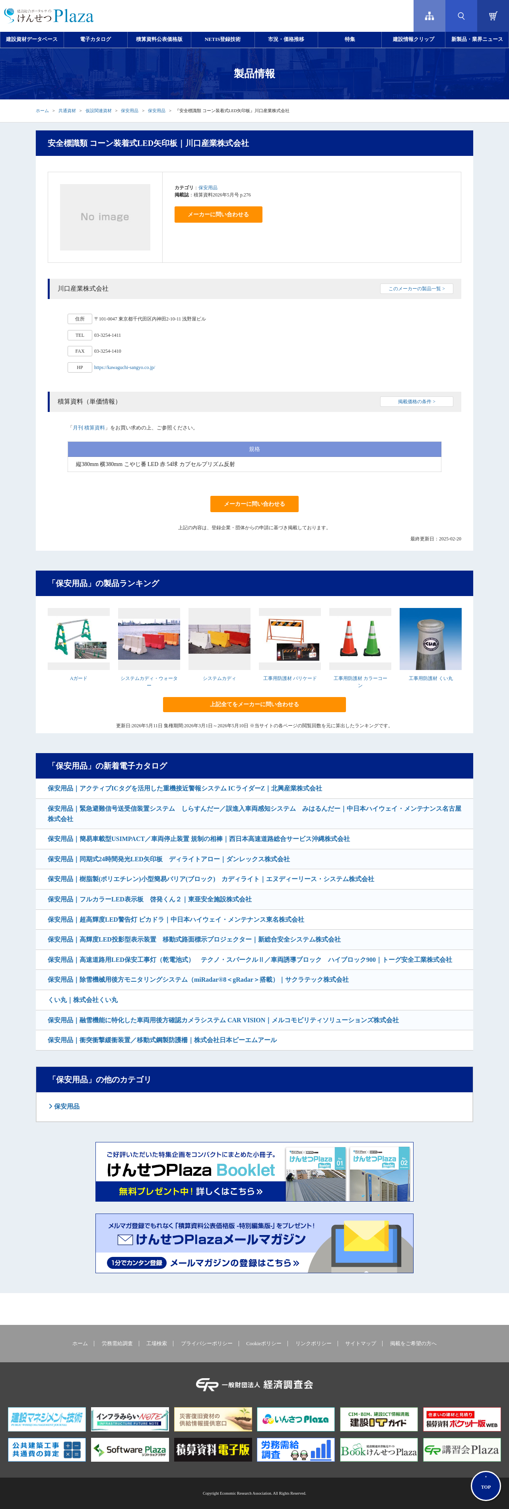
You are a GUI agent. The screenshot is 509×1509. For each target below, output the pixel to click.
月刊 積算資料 (89, 428)
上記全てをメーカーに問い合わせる (254, 704)
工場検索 (156, 1343)
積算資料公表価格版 (159, 39)
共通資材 (67, 110)
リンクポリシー (313, 1343)
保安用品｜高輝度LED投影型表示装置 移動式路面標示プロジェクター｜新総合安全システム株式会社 (194, 939)
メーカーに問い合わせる (218, 215)
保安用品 (129, 110)
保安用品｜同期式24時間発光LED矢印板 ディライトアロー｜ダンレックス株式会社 (169, 859)
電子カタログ (95, 39)
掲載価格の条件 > (416, 401)
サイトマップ (360, 1343)
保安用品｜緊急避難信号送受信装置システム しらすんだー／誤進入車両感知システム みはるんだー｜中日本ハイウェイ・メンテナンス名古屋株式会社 (254, 813)
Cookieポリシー (264, 1343)
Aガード (79, 678)
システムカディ (219, 678)
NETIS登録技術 (223, 39)
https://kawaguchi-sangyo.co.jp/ (124, 367)
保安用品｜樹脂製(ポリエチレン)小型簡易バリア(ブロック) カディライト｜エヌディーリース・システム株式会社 (211, 879)
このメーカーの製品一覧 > (417, 288)
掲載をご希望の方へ (413, 1343)
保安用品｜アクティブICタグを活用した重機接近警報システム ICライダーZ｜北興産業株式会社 (185, 788)
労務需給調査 (117, 1343)
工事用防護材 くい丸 (431, 678)
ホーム (42, 110)
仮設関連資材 (98, 110)
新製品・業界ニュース (477, 39)
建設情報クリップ (413, 39)
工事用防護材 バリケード (290, 678)
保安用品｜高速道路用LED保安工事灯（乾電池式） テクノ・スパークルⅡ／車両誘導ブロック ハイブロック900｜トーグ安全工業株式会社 (250, 959)
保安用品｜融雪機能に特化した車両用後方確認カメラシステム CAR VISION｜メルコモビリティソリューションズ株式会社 (223, 1020)
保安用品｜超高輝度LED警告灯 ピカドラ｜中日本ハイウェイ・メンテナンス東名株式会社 (176, 919)
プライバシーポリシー (207, 1343)
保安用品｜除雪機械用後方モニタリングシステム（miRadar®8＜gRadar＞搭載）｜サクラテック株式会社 (198, 979)
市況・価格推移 (286, 39)
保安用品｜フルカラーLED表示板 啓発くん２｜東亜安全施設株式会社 (150, 899)
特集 (350, 39)
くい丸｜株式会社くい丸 (83, 999)
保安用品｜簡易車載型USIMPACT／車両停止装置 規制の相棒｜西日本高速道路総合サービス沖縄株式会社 (199, 838)
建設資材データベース (32, 39)
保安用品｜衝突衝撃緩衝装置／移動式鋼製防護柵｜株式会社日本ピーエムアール (162, 1040)
